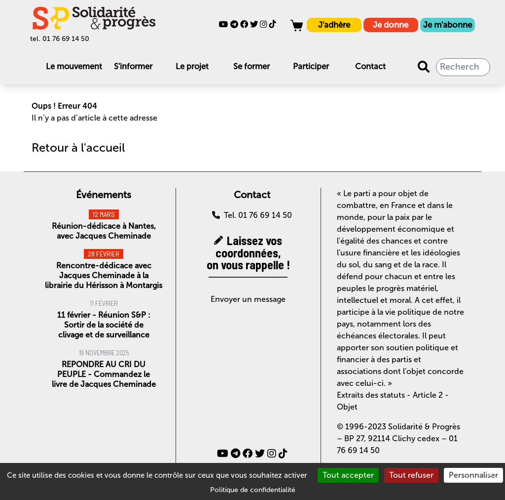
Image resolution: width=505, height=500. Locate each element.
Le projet (192, 66)
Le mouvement (74, 66)
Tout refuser (411, 475)
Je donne (390, 25)
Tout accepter (348, 475)
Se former (251, 66)
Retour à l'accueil (78, 147)
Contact (370, 66)
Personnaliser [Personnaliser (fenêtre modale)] (473, 475)
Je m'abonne (447, 25)
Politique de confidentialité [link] (252, 490)
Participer (311, 66)
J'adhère (334, 25)
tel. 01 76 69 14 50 (59, 39)
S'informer (133, 66)
